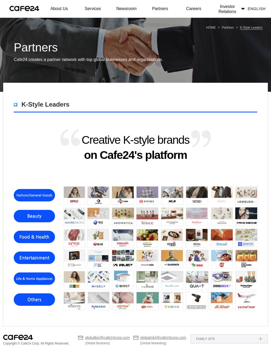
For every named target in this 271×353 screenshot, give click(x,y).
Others (40, 318)
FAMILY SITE (205, 339)
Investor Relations (227, 9)
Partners (160, 8)
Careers (193, 8)
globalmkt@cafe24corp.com (163, 337)
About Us (59, 8)
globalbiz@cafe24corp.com (107, 337)
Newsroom (126, 8)
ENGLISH (257, 9)
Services (93, 8)
